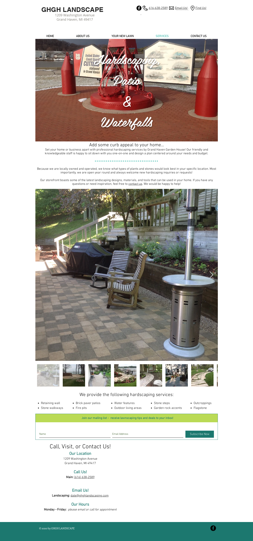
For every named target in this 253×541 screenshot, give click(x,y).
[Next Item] (211, 275)
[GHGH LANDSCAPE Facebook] (138, 8)
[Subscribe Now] (199, 434)
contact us (135, 184)
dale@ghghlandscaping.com (90, 496)
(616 (77, 477)
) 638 (83, 477)
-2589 (91, 477)
